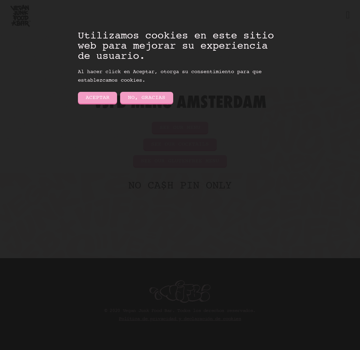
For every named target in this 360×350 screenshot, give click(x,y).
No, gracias (146, 97)
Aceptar (98, 97)
